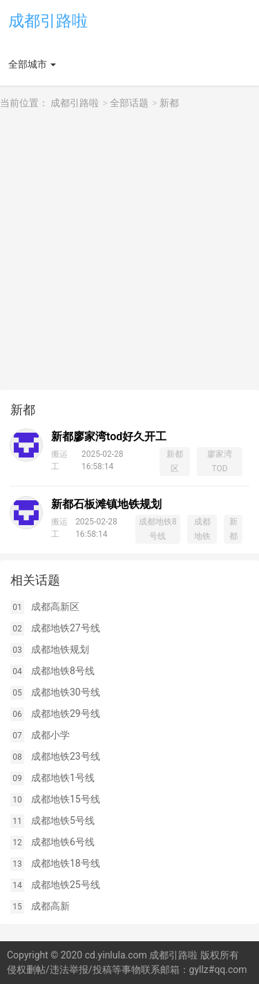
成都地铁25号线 (65, 884)
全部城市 (27, 64)
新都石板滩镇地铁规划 (106, 504)
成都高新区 (55, 606)
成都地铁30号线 (65, 692)
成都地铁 (202, 529)
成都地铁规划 (60, 649)
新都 (169, 102)
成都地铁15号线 (65, 799)
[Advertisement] (129, 250)
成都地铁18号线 (65, 863)
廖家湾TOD (219, 461)
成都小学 (50, 734)
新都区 (174, 461)
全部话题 (129, 102)
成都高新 (50, 906)
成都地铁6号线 (63, 841)
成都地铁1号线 (63, 777)
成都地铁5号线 (63, 820)
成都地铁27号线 (65, 627)
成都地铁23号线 (65, 756)
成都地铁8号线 (158, 529)
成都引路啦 (48, 21)
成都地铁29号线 (65, 713)
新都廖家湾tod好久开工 (108, 436)
